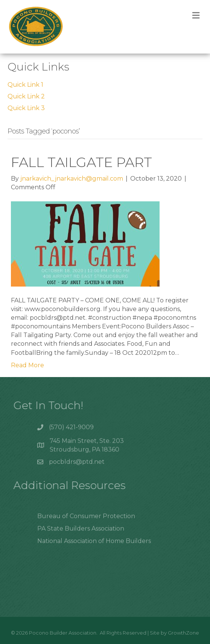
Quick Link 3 (26, 108)
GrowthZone (183, 633)
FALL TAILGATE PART (81, 162)
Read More (27, 365)
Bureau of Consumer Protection (86, 520)
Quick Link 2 (26, 96)
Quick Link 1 (25, 84)
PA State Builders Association (80, 533)
